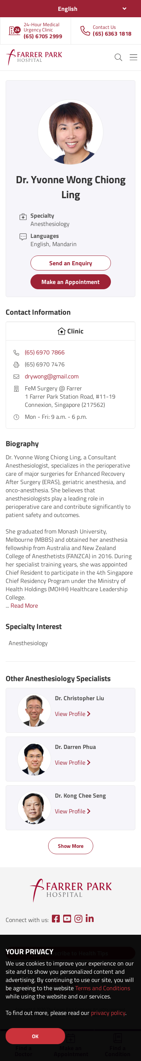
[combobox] (70, 8)
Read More (24, 605)
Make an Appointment (70, 281)
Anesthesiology (28, 642)
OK (35, 1036)
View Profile (73, 713)
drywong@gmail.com (52, 376)
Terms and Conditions (102, 987)
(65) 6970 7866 (45, 352)
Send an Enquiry (70, 263)
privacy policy (108, 1012)
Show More (70, 846)
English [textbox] (67, 8)
